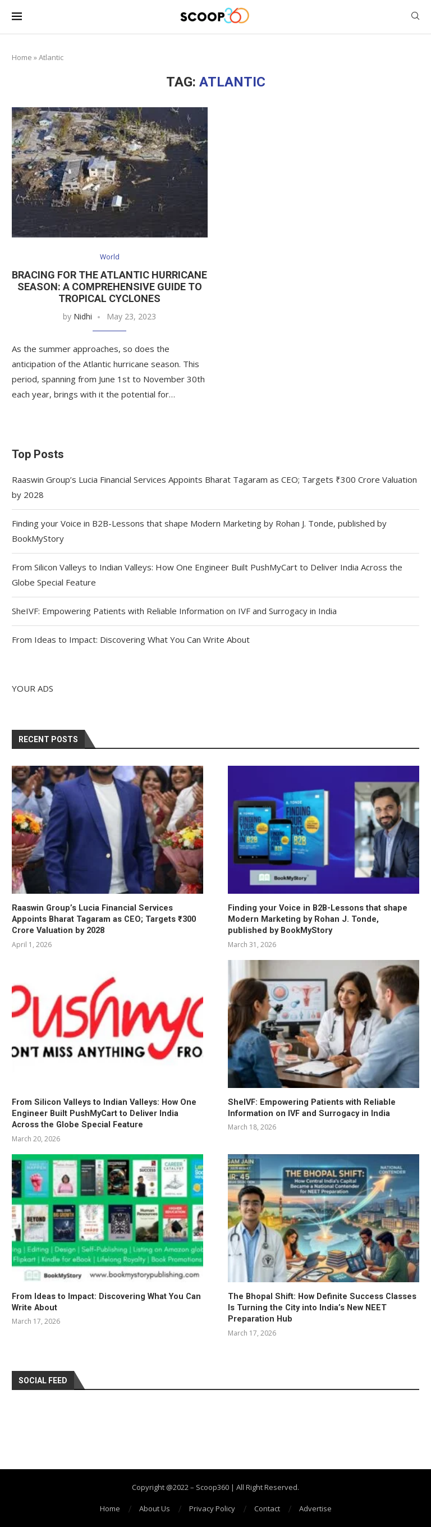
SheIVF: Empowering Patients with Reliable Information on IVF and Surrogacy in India (174, 611)
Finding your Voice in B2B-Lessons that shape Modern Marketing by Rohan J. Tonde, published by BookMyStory (323, 918)
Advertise (315, 1506)
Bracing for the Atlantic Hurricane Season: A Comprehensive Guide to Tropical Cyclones (109, 287)
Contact (267, 1506)
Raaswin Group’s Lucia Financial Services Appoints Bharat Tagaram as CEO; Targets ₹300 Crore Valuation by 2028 (106, 918)
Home (22, 57)
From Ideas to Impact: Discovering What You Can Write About (131, 640)
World (109, 257)
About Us (154, 1506)
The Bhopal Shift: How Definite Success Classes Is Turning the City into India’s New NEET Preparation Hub (321, 1305)
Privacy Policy (212, 1506)
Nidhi (83, 317)
